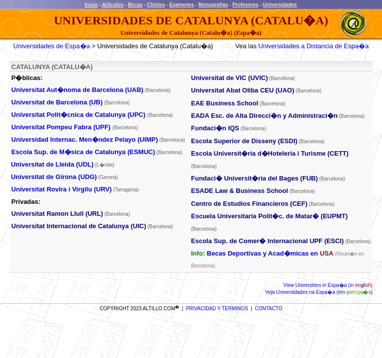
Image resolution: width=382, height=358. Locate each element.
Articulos (112, 4)
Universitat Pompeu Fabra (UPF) (60, 127)
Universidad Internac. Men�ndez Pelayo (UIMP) (84, 139)
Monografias (213, 4)
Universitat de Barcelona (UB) (57, 102)
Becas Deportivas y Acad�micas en (270, 253)
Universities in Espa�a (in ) (333, 285)
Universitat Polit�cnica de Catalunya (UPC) (78, 114)
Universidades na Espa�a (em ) (324, 292)
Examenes (182, 4)
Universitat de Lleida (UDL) (52, 164)
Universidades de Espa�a (51, 46)
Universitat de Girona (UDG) (54, 176)
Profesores (245, 4)
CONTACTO (269, 308)
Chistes (156, 4)
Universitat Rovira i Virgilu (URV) (61, 189)
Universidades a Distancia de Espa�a (313, 46)
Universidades (279, 4)
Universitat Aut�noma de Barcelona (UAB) (77, 89)
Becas (135, 4)
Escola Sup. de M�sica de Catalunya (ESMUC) (83, 152)
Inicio (91, 4)
